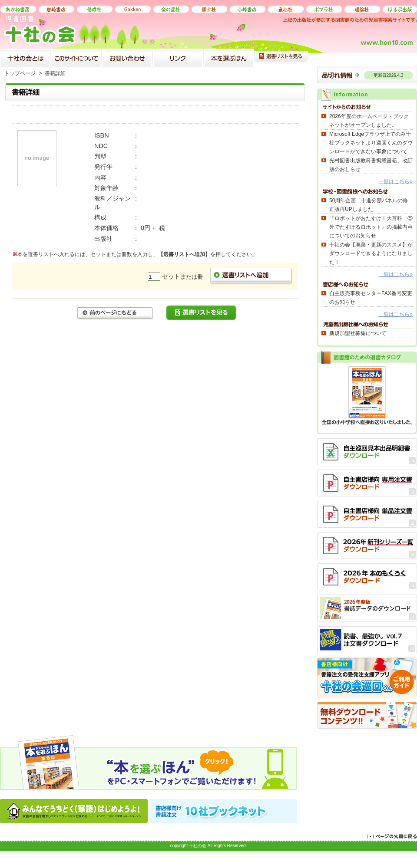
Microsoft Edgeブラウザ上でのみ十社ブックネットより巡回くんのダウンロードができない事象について (371, 143)
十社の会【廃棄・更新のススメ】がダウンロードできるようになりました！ (371, 253)
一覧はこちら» (395, 181)
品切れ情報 (367, 73)
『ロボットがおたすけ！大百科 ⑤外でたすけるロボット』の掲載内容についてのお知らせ (371, 227)
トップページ (20, 73)
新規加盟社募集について (358, 333)
